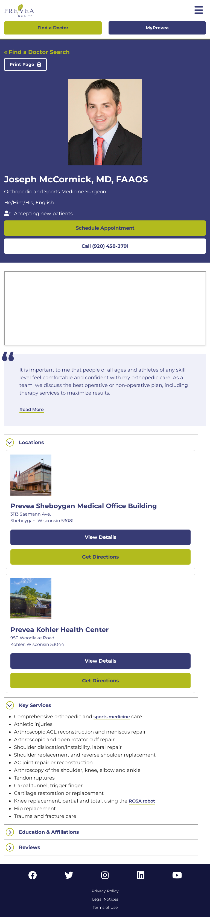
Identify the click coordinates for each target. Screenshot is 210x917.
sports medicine (112, 716)
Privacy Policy (105, 891)
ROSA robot (142, 801)
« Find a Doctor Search (37, 52)
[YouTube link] (177, 876)
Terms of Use (105, 907)
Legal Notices (105, 899)
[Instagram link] (105, 876)
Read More (31, 409)
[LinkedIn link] (140, 876)
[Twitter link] (69, 876)
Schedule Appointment (105, 228)
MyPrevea (157, 27)
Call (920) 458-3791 (105, 246)
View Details (100, 537)
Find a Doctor (52, 27)
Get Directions (100, 557)
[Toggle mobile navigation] (198, 10)
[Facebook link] (32, 876)
